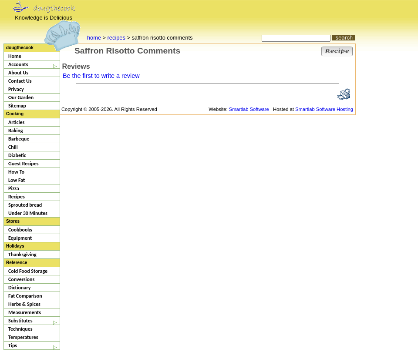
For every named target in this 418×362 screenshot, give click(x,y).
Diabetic (17, 155)
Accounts (18, 64)
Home (14, 56)
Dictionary (19, 288)
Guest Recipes (23, 164)
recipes (116, 37)
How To (16, 172)
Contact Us (20, 81)
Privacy (16, 89)
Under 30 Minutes (27, 213)
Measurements (24, 312)
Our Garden (21, 97)
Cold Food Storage (27, 271)
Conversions (21, 279)
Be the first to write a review (101, 75)
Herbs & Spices (24, 304)
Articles (16, 122)
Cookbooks (20, 230)
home (94, 37)
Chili (13, 147)
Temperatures (23, 337)
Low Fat (16, 180)
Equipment (20, 238)
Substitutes (20, 321)
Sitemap (17, 106)
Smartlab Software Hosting (324, 109)
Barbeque (18, 139)
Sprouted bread (25, 205)
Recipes (16, 197)
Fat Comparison (25, 296)
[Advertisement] (382, 174)
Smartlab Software (249, 109)
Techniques (20, 329)
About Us (18, 73)
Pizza (13, 188)
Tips (12, 345)
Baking (15, 130)
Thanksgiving (22, 254)
